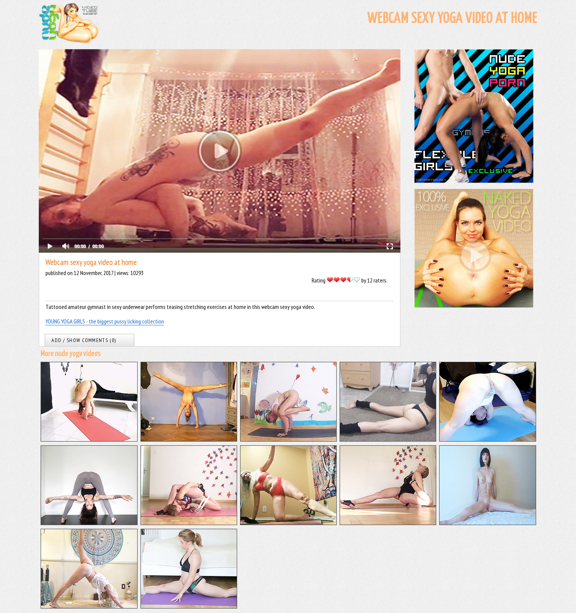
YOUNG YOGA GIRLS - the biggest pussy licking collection (104, 321)
